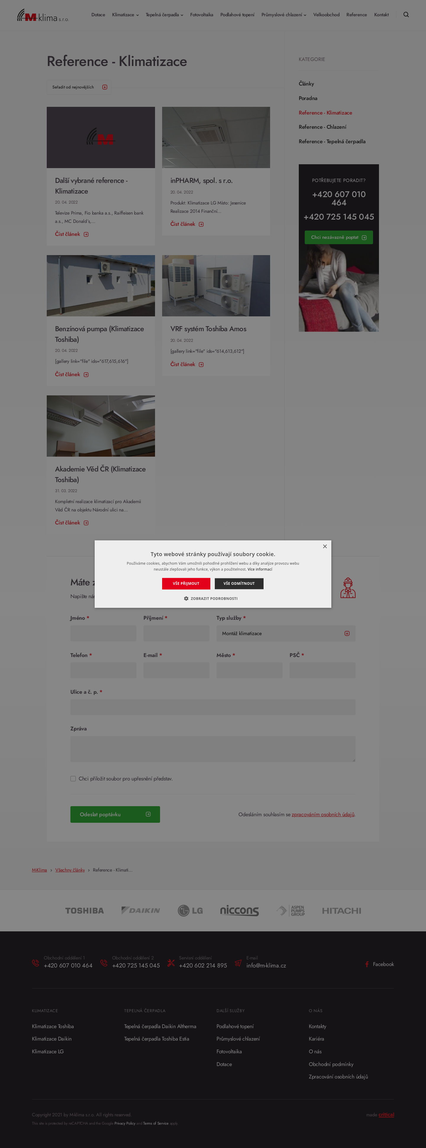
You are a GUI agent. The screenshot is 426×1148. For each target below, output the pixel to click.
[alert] (213, 574)
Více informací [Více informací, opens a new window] (260, 569)
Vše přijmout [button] (186, 583)
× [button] (324, 546)
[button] (213, 597)
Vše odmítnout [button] (239, 583)
